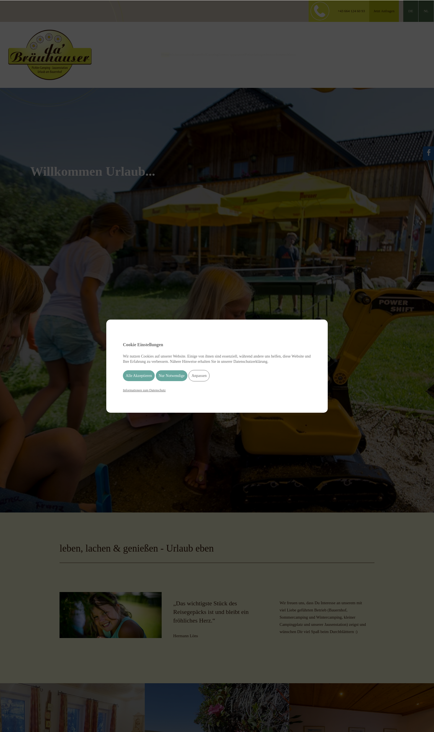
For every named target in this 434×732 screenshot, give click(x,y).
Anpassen (199, 376)
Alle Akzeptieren (139, 376)
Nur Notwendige (172, 376)
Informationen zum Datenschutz (144, 390)
